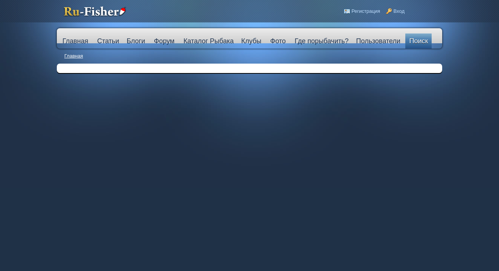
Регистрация (365, 11)
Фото (278, 41)
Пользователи (378, 41)
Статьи (108, 41)
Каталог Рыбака (208, 41)
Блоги (135, 41)
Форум (164, 41)
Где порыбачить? (321, 41)
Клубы (251, 41)
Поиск (418, 41)
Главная (73, 56)
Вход (399, 11)
